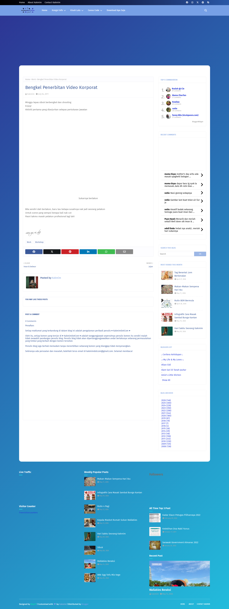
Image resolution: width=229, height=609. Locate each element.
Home (22, 2)
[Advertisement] (114, 38)
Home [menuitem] (44, 10)
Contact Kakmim (52, 2)
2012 (166, 436)
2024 (166, 405)
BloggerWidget (197, 122)
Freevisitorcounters (28, 512)
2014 (165, 431)
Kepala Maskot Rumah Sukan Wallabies (117, 520)
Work (34, 79)
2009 (166, 444)
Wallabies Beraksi (106, 561)
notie (174, 108)
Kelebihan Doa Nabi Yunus (175, 528)
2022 (166, 410)
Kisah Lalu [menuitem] (75, 10)
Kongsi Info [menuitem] (57, 10)
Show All (166, 380)
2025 (166, 403)
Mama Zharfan (179, 95)
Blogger (84, 604)
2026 (166, 400)
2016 (165, 426)
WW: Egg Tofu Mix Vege (108, 574)
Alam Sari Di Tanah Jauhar (173, 370)
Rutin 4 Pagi (103, 506)
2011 (166, 438)
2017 (164, 423)
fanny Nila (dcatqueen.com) (185, 115)
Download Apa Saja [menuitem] (116, 10)
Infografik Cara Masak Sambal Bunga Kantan (185, 316)
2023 (166, 408)
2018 (165, 421)
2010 (166, 441)
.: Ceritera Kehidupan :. (172, 354)
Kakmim (30, 94)
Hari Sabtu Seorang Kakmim (188, 328)
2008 (166, 446)
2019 (165, 418)
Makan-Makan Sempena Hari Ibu (186, 288)
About (191, 604)
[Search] (176, 254)
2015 (165, 428)
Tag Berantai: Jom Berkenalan (183, 274)
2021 (166, 413)
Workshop (39, 242)
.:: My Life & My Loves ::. (172, 359)
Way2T (33, 604)
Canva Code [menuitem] (93, 10)
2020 (166, 415)
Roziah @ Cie (178, 88)
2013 (165, 433)
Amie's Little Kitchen (171, 375)
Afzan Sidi (166, 365)
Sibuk (100, 547)
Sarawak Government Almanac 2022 (180, 542)
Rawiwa (176, 102)
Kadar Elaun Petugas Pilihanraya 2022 (181, 515)
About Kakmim (35, 2)
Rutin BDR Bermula (184, 300)
